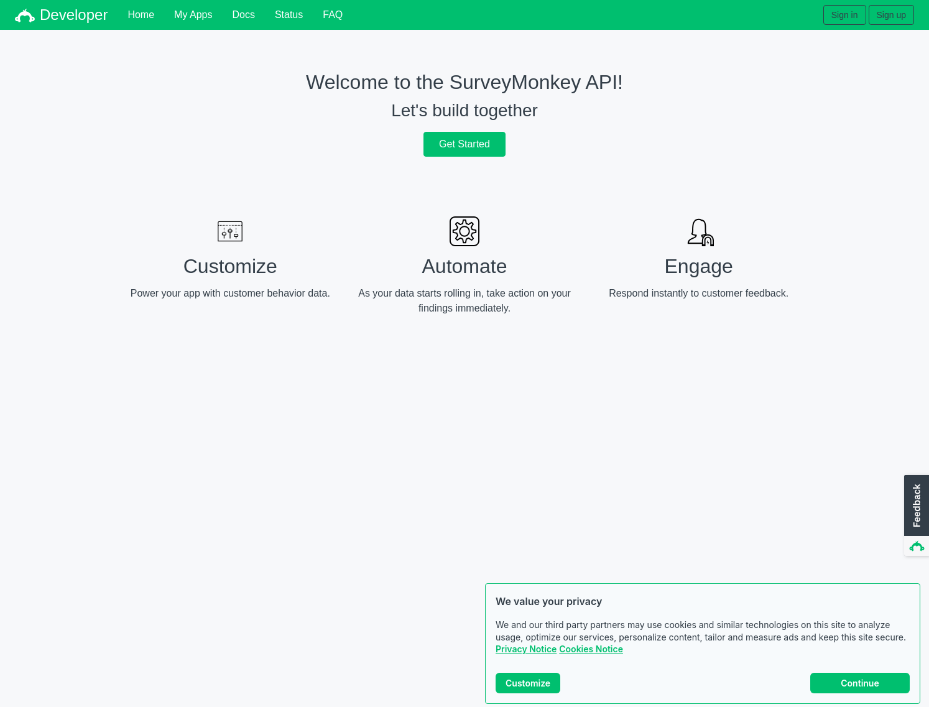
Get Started (464, 144)
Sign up (891, 15)
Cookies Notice (591, 650)
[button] (915, 516)
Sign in (844, 15)
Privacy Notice (526, 650)
